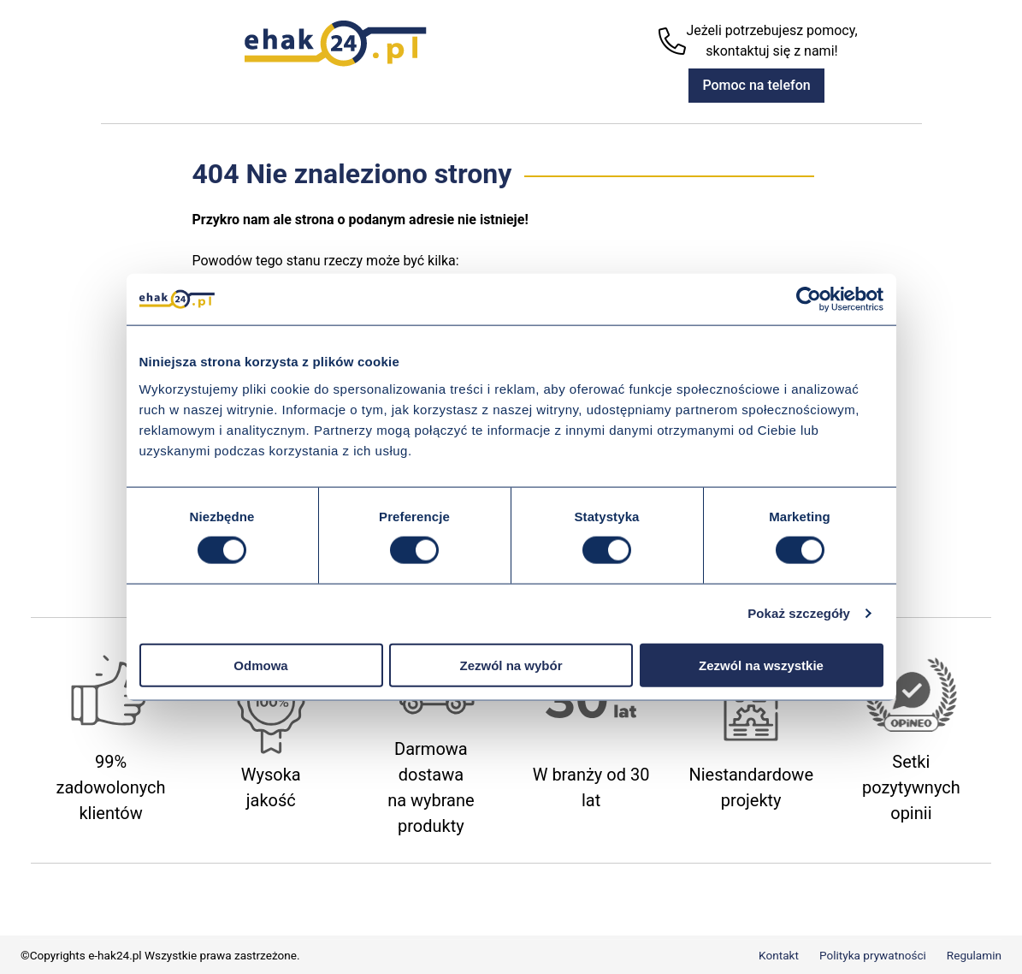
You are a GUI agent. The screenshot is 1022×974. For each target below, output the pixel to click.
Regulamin (974, 955)
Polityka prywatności (872, 955)
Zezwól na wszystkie (761, 664)
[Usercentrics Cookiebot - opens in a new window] (808, 299)
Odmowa (260, 664)
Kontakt (779, 955)
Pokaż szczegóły (798, 613)
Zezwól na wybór (510, 664)
